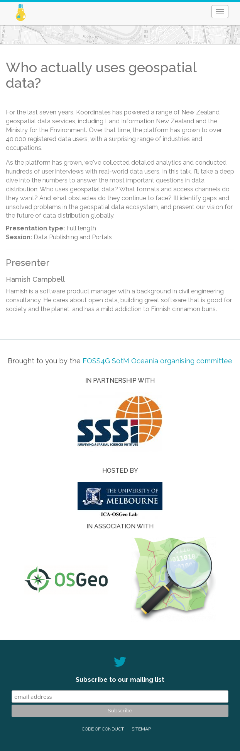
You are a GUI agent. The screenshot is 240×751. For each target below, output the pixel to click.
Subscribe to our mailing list (120, 679)
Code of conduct (103, 729)
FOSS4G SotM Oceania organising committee (157, 361)
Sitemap (141, 729)
